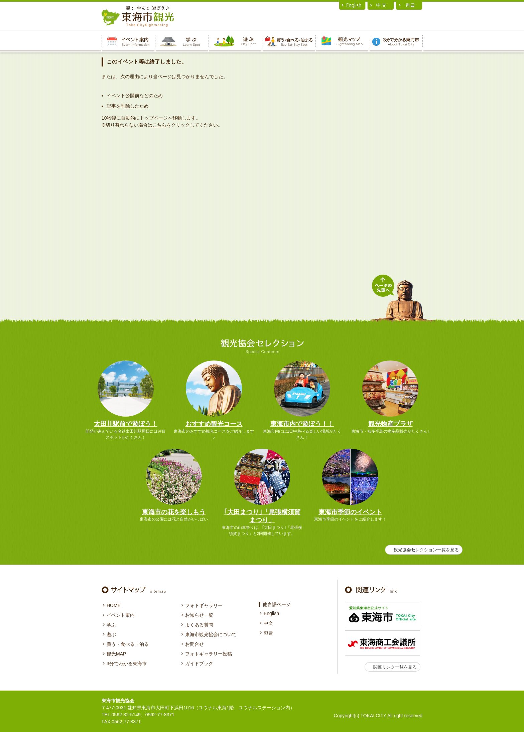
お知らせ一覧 (199, 615)
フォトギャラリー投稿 (208, 653)
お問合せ (194, 644)
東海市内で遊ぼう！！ (302, 423)
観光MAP (116, 653)
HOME (114, 605)
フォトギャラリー (204, 605)
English (271, 613)
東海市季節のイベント (350, 512)
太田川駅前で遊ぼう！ (125, 423)
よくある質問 (199, 624)
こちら (159, 125)
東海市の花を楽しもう (174, 512)
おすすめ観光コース (214, 423)
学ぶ (111, 624)
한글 (268, 632)
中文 (268, 623)
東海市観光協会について (211, 634)
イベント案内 (121, 615)
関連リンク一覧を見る (395, 667)
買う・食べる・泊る (128, 644)
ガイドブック (199, 663)
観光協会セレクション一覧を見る (426, 549)
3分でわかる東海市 (127, 663)
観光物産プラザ (390, 423)
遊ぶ (111, 634)
